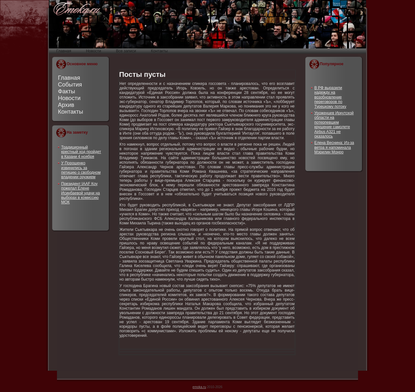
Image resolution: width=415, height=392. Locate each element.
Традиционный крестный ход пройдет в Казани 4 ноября (81, 152)
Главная (69, 78)
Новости (69, 98)
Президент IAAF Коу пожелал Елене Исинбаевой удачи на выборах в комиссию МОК (80, 193)
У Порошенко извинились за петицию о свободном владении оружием (81, 170)
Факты (66, 91)
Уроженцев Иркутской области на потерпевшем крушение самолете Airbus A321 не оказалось (334, 125)
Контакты (70, 111)
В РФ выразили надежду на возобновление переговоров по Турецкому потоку (330, 97)
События (70, 84)
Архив (66, 105)
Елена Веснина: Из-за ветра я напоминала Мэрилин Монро (334, 147)
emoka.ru (199, 387)
